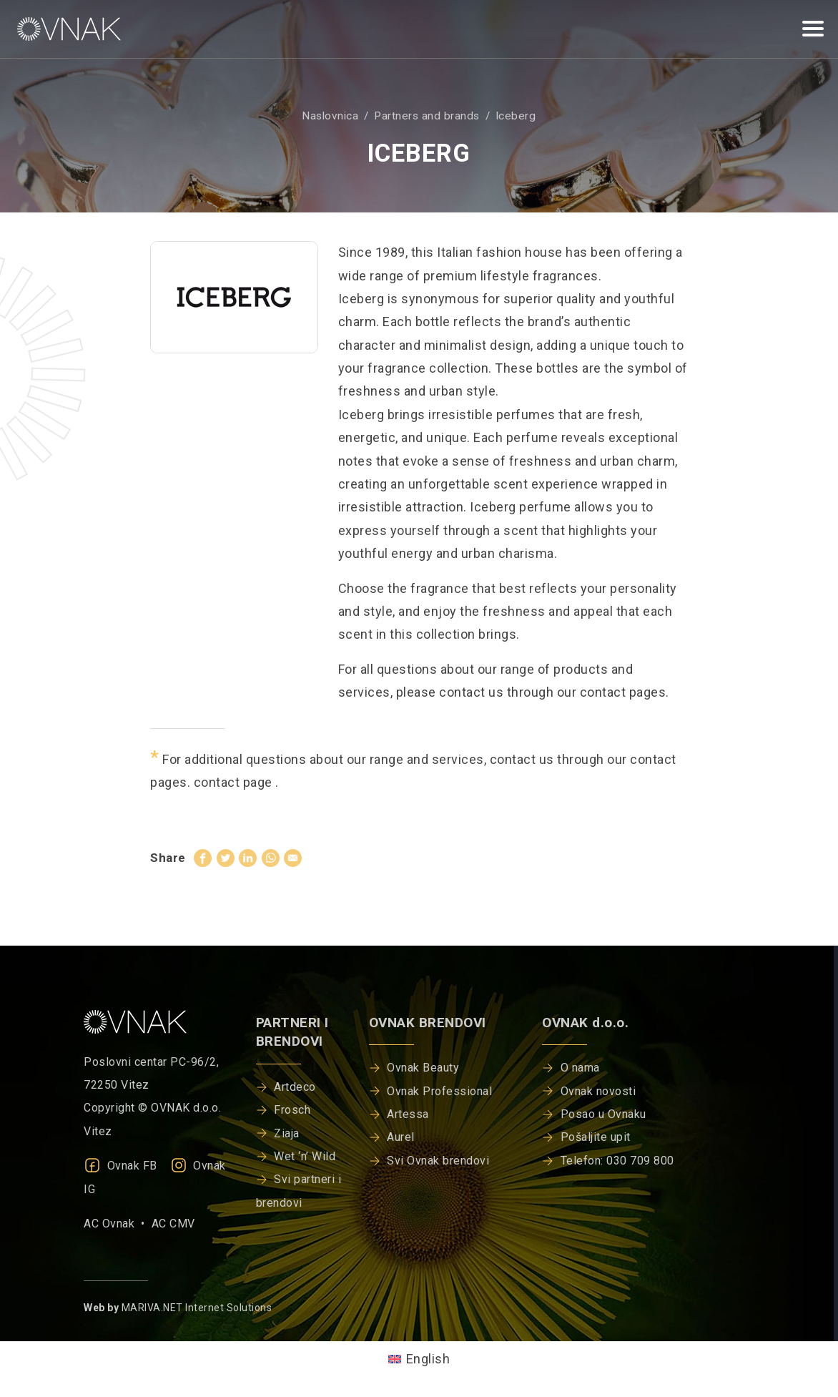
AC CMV (173, 1223)
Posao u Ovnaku (603, 1114)
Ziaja (287, 1133)
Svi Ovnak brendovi (438, 1160)
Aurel (401, 1137)
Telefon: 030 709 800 (617, 1160)
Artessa (408, 1114)
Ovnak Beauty (423, 1067)
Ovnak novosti (598, 1091)
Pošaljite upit (596, 1137)
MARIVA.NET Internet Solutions (197, 1307)
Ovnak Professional (439, 1091)
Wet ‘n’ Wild (304, 1156)
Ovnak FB (120, 1165)
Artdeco (295, 1087)
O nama (580, 1067)
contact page (235, 782)
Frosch (292, 1110)
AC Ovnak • (118, 1223)
